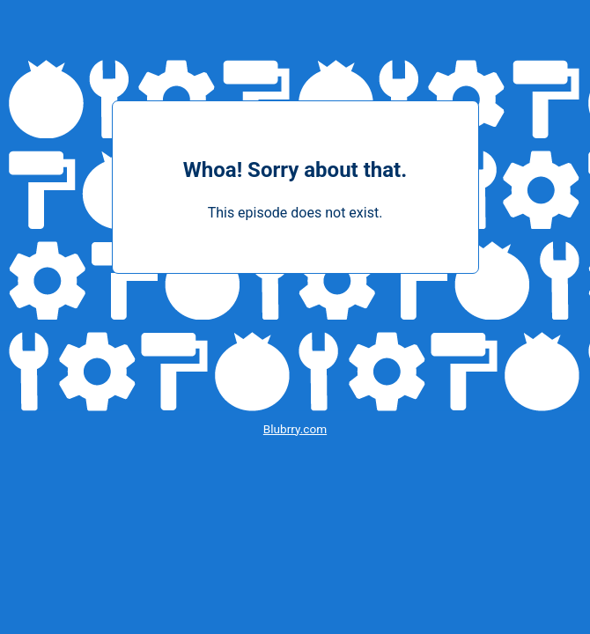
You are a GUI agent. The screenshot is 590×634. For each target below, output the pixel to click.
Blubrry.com (295, 429)
